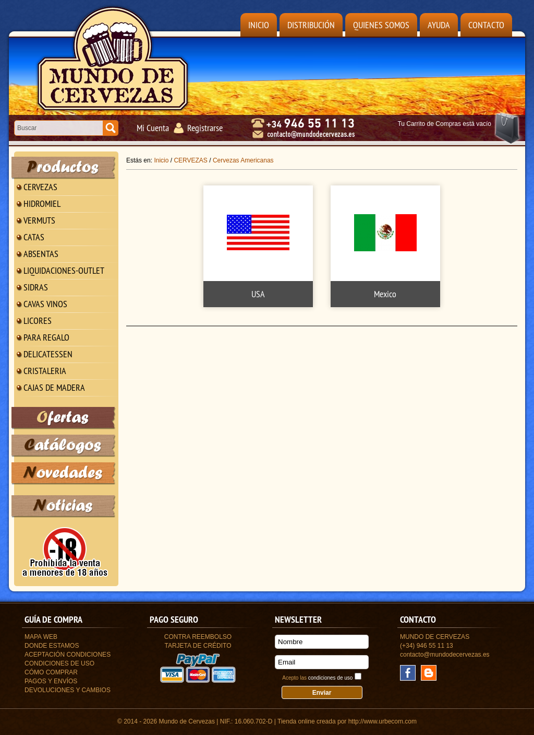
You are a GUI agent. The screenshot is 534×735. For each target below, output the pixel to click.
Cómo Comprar (51, 672)
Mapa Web (41, 636)
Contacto (486, 25)
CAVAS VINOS (45, 304)
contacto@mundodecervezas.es (445, 654)
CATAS (33, 237)
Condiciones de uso (59, 663)
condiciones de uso (330, 678)
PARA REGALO (46, 337)
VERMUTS (39, 220)
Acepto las (317, 678)
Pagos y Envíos (51, 681)
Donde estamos (52, 645)
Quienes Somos (381, 25)
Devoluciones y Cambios (68, 690)
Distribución (311, 25)
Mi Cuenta (153, 128)
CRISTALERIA (44, 371)
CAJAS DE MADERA (54, 387)
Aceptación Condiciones (68, 654)
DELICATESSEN (47, 354)
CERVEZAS (40, 187)
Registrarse (205, 128)
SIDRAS (35, 287)
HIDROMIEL (41, 203)
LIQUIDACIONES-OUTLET (63, 270)
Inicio (258, 25)
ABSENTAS (40, 254)
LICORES (37, 320)
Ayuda (439, 25)
